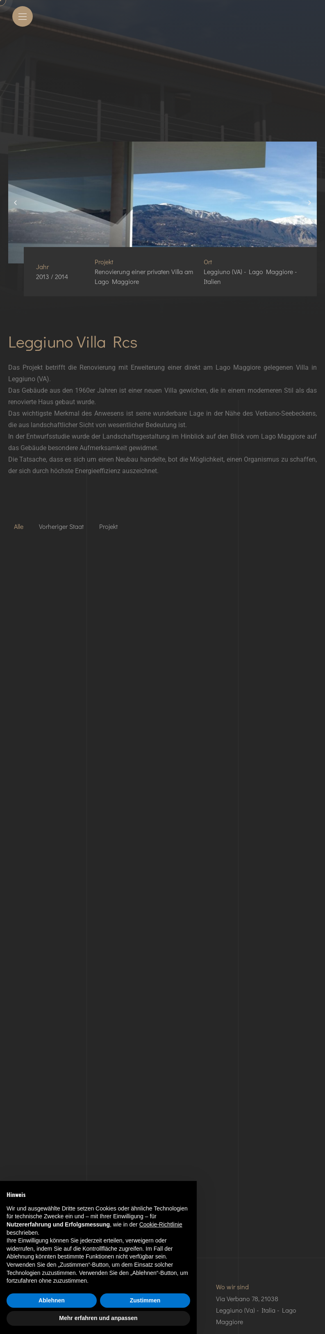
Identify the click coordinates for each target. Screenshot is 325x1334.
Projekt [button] (108, 526)
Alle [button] (18, 526)
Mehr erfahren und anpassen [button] (98, 1318)
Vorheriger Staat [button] (61, 526)
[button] (15, 202)
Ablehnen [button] (52, 1300)
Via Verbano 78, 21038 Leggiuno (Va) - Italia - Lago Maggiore (256, 1310)
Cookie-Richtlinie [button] (160, 1224)
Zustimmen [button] (145, 1300)
